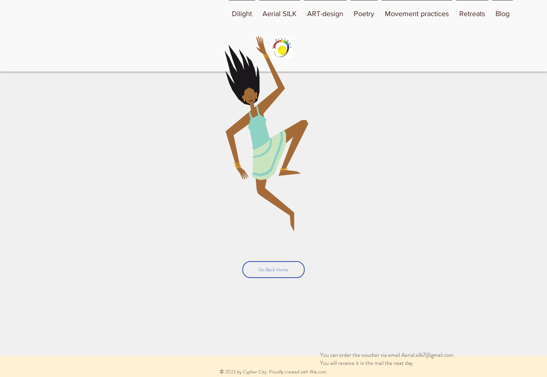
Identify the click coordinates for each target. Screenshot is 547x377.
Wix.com (318, 371)
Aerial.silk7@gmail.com (427, 355)
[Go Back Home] (273, 269)
